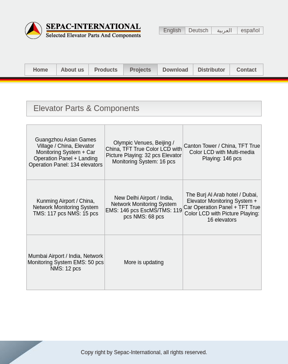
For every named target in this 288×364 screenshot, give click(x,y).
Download (175, 70)
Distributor (211, 70)
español (250, 30)
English (172, 30)
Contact (247, 70)
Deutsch (198, 30)
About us (72, 70)
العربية (224, 30)
